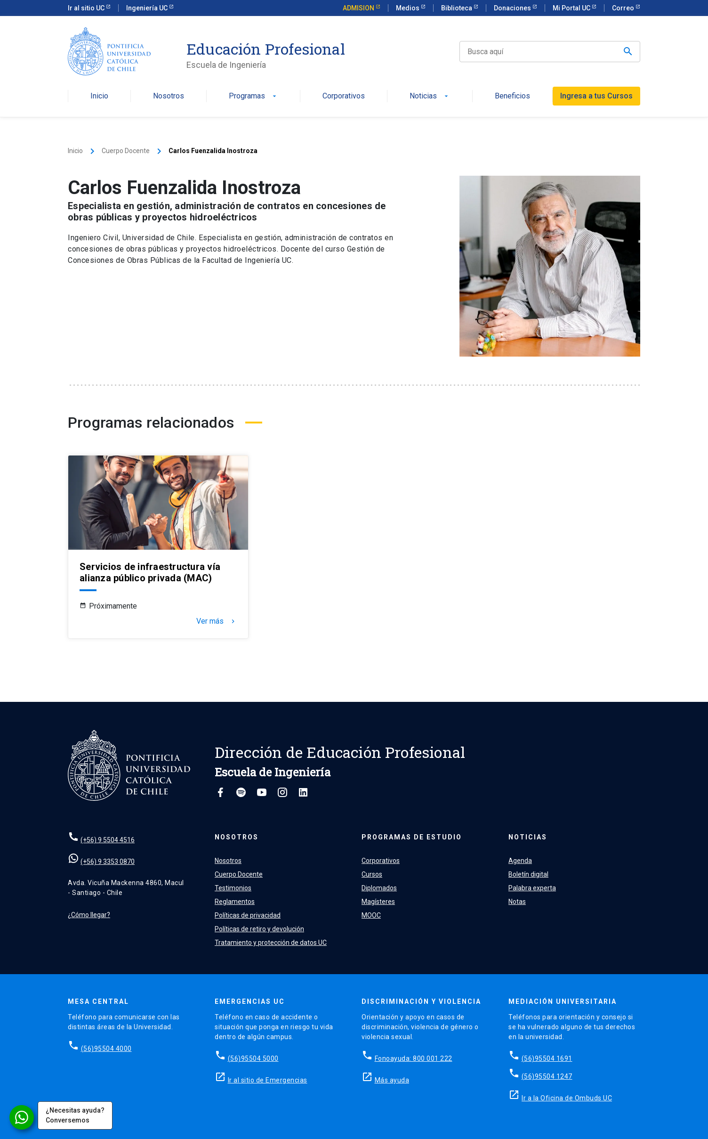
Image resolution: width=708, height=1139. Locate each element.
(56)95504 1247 (547, 1076)
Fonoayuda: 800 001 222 (413, 1058)
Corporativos (343, 96)
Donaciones (513, 8)
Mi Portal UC (572, 8)
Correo (624, 8)
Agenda (520, 860)
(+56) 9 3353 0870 (107, 861)
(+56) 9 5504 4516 (107, 840)
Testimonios (233, 888)
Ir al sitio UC (87, 8)
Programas (253, 96)
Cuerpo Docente (126, 151)
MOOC (371, 915)
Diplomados (379, 888)
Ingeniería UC (147, 8)
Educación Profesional (265, 49)
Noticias (430, 96)
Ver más (216, 621)
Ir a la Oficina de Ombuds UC (567, 1098)
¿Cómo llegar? (89, 915)
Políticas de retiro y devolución (259, 929)
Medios (408, 8)
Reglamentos (235, 901)
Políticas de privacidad (248, 915)
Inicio (99, 96)
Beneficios (512, 96)
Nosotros (168, 96)
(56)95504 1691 (547, 1058)
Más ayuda (392, 1080)
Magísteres (378, 901)
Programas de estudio (412, 837)
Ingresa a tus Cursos (596, 95)
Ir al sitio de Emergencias (267, 1080)
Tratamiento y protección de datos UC (271, 942)
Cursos (372, 874)
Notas (517, 901)
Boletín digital (528, 874)
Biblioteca (457, 8)
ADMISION (359, 8)
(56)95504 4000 (106, 1048)
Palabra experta (532, 888)
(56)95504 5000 (253, 1058)
